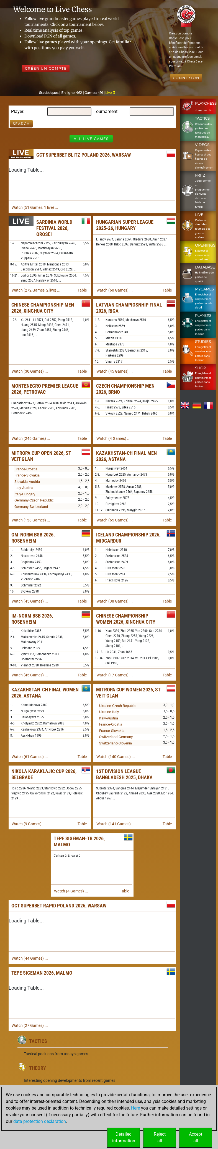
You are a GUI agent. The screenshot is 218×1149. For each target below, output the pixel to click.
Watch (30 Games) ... (30, 371)
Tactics (38, 1041)
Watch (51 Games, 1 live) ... (35, 207)
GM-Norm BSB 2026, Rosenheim (33, 538)
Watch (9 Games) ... (29, 824)
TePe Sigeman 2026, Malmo (41, 973)
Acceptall (195, 1137)
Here (135, 1108)
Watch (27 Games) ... (30, 1025)
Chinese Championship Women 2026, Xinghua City (125, 619)
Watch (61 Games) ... (30, 756)
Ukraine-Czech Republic (117, 706)
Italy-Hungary (24, 494)
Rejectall (160, 1137)
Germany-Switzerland (31, 507)
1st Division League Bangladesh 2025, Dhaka (124, 774)
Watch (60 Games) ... (114, 290)
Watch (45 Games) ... (114, 371)
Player (17, 111)
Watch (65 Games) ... (114, 520)
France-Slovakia (27, 475)
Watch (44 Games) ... (30, 958)
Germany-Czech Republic (34, 500)
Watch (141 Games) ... (115, 824)
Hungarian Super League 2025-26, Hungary (124, 225)
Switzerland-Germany (116, 737)
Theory (37, 1068)
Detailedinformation (123, 1137)
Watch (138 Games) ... (31, 520)
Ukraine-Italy (109, 712)
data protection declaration (39, 1121)
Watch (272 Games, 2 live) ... (36, 290)
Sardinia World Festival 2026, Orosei (54, 228)
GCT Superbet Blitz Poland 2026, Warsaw (83, 155)
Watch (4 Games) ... (113, 438)
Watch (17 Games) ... (114, 675)
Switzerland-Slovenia (115, 743)
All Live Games (91, 139)
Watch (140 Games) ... (115, 756)
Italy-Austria (23, 488)
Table (82, 290)
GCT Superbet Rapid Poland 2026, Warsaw (58, 906)
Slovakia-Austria (27, 482)
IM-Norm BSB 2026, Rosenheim (32, 619)
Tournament (105, 111)
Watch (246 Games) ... (31, 438)
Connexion (186, 78)
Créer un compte (46, 68)
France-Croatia (25, 469)
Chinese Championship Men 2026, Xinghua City (42, 308)
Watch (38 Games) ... (114, 601)
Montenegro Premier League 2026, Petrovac (44, 389)
